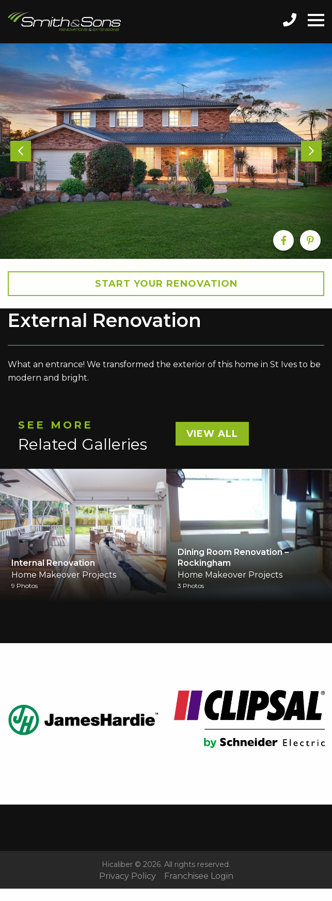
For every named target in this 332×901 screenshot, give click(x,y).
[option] (166, 151)
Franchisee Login (198, 876)
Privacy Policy (127, 876)
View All (212, 433)
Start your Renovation (166, 283)
